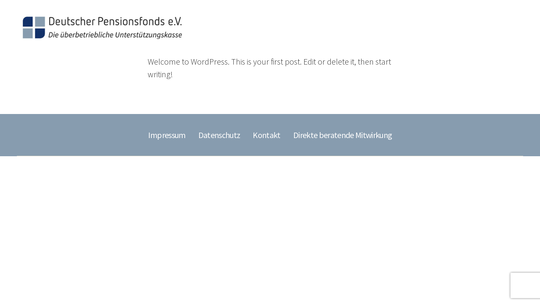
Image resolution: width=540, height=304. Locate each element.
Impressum (167, 135)
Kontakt (266, 135)
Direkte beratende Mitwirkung (342, 135)
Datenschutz (219, 135)
